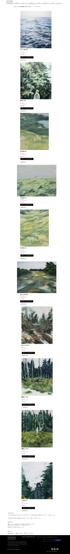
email (44, 538)
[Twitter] (55, 549)
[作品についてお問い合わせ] (26, 57)
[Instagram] (52, 549)
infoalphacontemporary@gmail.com (13, 549)
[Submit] (57, 540)
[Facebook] (57, 549)
